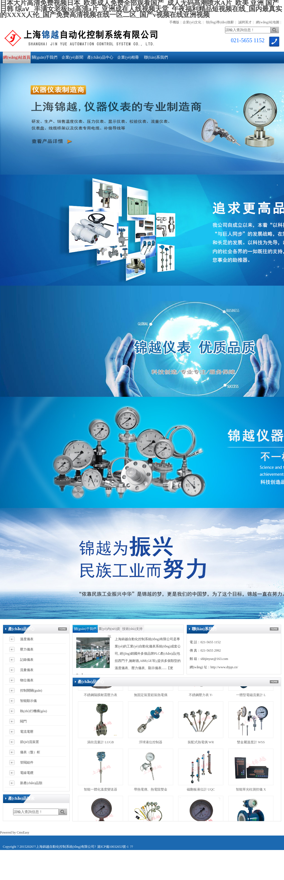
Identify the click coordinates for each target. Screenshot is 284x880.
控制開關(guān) (31, 690)
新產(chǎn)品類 (31, 783)
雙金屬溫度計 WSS (251, 745)
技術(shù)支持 (132, 629)
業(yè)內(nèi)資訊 (109, 630)
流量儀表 (26, 670)
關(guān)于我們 (45, 57)
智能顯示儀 (28, 701)
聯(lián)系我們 (156, 57)
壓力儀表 (26, 649)
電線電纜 (26, 773)
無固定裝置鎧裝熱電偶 (150, 697)
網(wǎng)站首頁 (16, 57)
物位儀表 (26, 680)
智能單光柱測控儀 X (251, 792)
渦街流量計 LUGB (100, 745)
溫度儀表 (26, 639)
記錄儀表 (26, 660)
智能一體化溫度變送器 (100, 792)
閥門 (23, 721)
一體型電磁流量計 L (251, 697)
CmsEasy (23, 832)
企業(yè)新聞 (73, 57)
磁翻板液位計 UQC (201, 792)
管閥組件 (26, 762)
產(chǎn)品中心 (100, 57)
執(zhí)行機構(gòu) (33, 711)
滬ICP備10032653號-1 (113, 847)
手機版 (174, 22)
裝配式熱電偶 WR (201, 745)
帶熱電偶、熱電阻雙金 (150, 792)
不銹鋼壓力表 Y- (201, 697)
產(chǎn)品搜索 (21, 798)
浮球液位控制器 (151, 745)
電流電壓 (26, 732)
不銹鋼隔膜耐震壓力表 (100, 697)
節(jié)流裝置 (29, 742)
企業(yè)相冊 (128, 57)
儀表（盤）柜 (30, 752)
